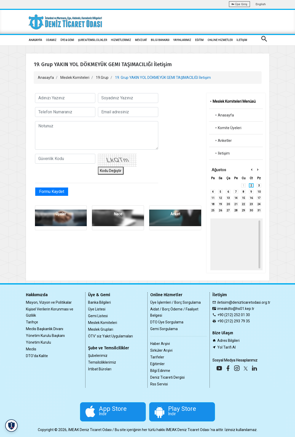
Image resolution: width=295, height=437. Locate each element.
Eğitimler (157, 364)
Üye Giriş (239, 4)
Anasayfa (46, 77)
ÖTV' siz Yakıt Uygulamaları (110, 336)
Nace (118, 214)
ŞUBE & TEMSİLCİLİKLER (92, 40)
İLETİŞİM (241, 40)
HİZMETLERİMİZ (121, 40)
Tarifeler (157, 357)
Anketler (223, 140)
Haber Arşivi (160, 344)
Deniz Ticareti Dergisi (167, 377)
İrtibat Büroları (99, 369)
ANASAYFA (35, 40)
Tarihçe (32, 322)
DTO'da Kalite (37, 356)
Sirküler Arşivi (161, 350)
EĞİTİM (199, 40)
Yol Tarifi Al (226, 347)
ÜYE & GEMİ (67, 40)
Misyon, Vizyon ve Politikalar (49, 302)
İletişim (222, 153)
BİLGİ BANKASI (160, 40)
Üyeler (61, 214)
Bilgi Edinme (160, 371)
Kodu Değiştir (110, 171)
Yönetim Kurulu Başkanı (45, 336)
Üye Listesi (96, 309)
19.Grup (102, 77)
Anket (175, 214)
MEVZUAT (141, 40)
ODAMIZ (51, 40)
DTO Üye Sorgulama (166, 322)
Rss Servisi (159, 384)
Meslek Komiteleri (74, 77)
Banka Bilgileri (99, 302)
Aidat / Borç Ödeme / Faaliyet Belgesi (174, 312)
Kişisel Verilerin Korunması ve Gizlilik (49, 312)
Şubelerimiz (97, 355)
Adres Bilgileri (228, 340)
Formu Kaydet (51, 191)
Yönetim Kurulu (38, 342)
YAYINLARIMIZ (182, 40)
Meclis (31, 349)
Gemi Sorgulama (164, 329)
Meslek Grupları (100, 329)
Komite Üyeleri (227, 128)
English (261, 4)
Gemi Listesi (98, 316)
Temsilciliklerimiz (102, 362)
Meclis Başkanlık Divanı (44, 329)
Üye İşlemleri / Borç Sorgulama (175, 302)
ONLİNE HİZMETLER (220, 40)
